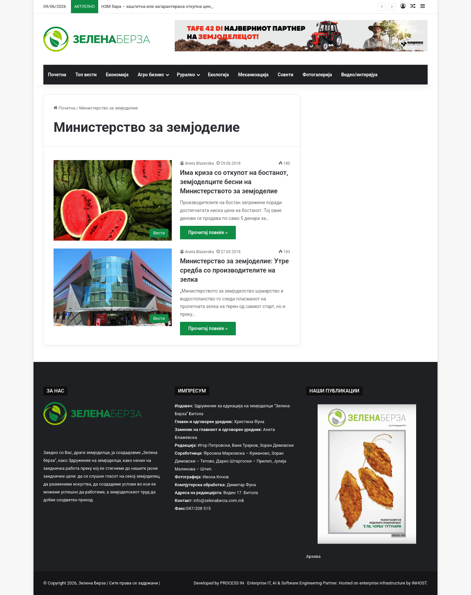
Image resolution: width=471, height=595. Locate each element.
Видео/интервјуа (359, 74)
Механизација (253, 74)
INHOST (419, 583)
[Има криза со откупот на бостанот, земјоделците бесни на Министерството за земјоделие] (113, 200)
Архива (313, 556)
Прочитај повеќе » (208, 232)
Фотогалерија (317, 74)
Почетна (57, 74)
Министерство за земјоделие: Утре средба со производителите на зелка (234, 270)
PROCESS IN (232, 583)
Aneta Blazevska (199, 163)
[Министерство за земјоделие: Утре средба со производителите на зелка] (113, 287)
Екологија (218, 74)
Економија (117, 74)
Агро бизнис (151, 74)
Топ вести (86, 74)
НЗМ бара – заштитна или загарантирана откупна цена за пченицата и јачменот (182, 6)
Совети (286, 74)
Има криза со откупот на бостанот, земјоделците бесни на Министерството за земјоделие (234, 182)
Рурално (186, 74)
